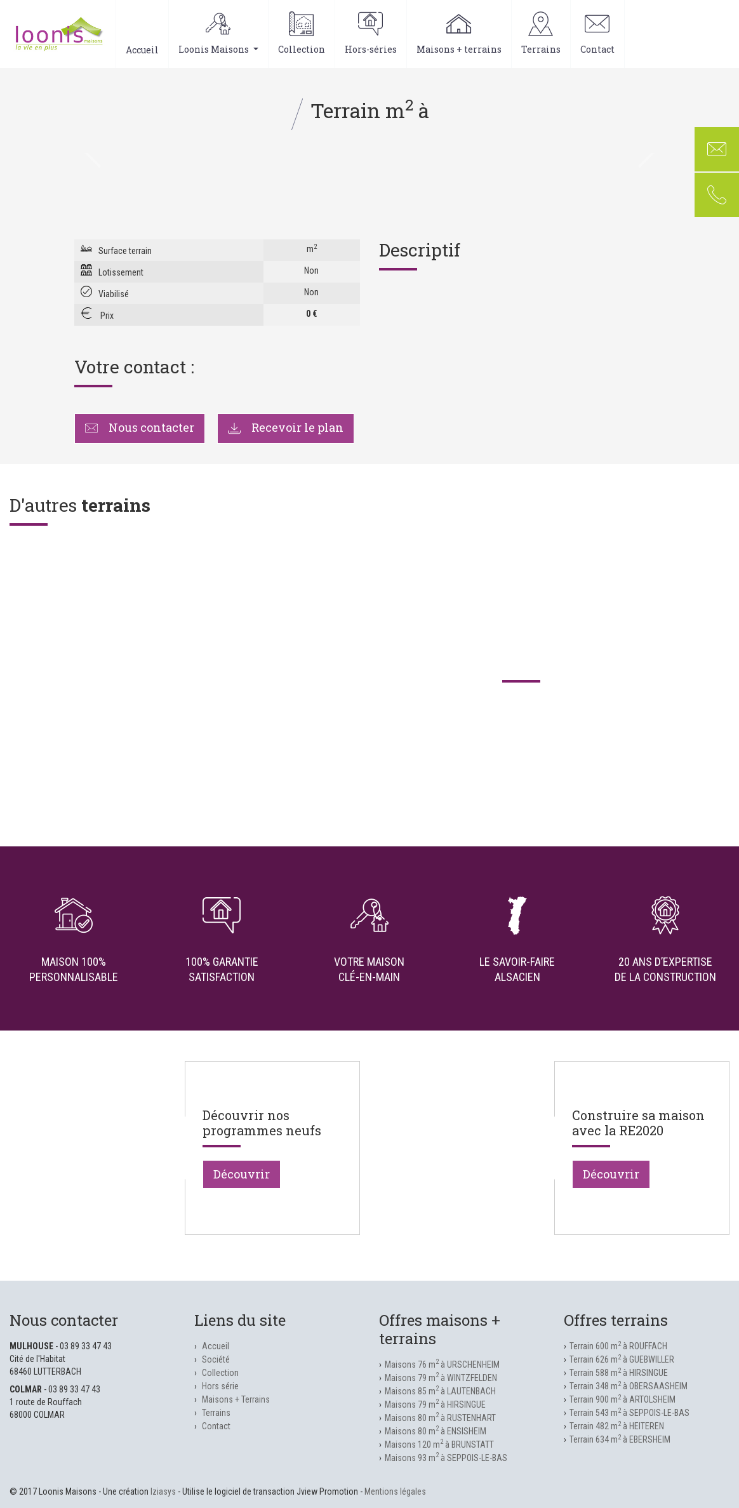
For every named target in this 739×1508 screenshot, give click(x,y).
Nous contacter (139, 427)
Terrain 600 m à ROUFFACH (618, 1346)
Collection (301, 33)
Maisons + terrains (459, 33)
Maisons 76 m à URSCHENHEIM (442, 1364)
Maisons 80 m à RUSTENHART (440, 1418)
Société (216, 1359)
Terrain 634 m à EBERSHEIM (619, 1439)
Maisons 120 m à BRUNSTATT (439, 1444)
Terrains (541, 33)
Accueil (142, 33)
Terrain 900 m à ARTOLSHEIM (622, 1399)
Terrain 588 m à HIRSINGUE (618, 1373)
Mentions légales (395, 1491)
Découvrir (241, 1174)
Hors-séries (371, 33)
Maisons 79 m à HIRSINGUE (435, 1404)
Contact (597, 33)
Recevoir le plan (285, 427)
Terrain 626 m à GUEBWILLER (621, 1359)
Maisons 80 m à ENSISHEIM (435, 1431)
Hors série (220, 1386)
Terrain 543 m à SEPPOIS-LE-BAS (629, 1413)
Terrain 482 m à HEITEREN (616, 1426)
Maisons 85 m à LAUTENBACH (440, 1391)
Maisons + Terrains (236, 1399)
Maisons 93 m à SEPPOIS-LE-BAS (446, 1458)
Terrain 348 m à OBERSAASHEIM (628, 1386)
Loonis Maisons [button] (218, 33)
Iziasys (163, 1491)
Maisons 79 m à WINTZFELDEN (441, 1378)
